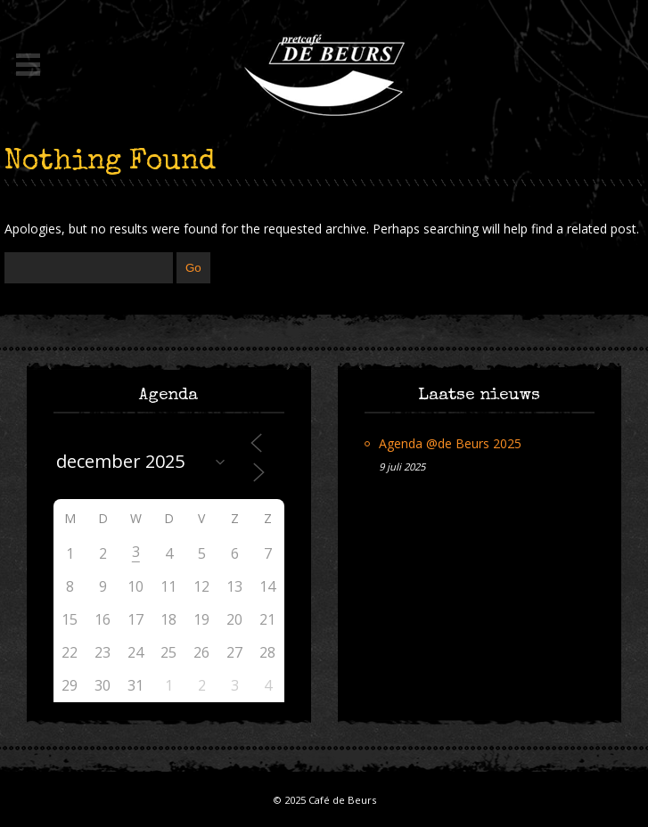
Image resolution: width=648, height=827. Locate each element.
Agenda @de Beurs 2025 (450, 443)
